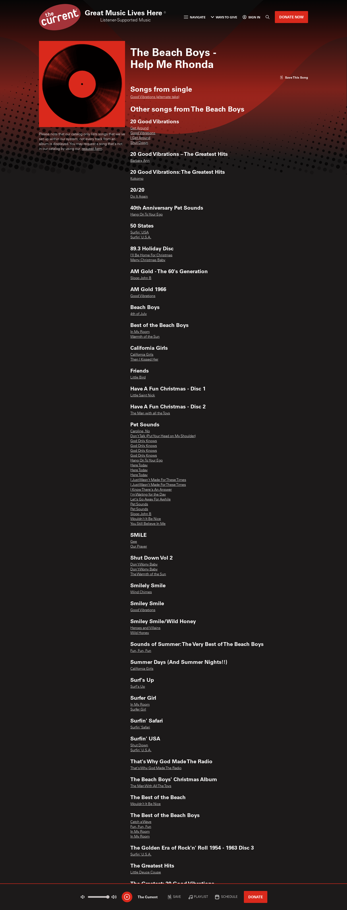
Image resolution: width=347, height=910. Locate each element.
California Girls (141, 355)
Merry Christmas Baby (147, 260)
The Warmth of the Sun (148, 574)
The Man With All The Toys (150, 786)
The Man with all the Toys (150, 413)
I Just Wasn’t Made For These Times (158, 485)
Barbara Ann (140, 161)
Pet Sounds (139, 504)
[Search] (267, 17)
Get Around (139, 128)
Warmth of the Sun (145, 337)
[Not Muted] (83, 897)
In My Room (140, 332)
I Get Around (140, 138)
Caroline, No (140, 431)
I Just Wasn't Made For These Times (158, 480)
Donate (255, 897)
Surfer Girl (138, 709)
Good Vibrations (142, 133)
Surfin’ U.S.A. (140, 237)
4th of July (138, 314)
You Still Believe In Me (148, 524)
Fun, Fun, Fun (140, 651)
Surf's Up (137, 687)
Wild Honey (139, 633)
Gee (133, 542)
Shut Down (139, 143)
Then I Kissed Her (144, 359)
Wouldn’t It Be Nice (145, 804)
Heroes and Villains (145, 628)
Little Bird (138, 377)
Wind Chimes (141, 592)
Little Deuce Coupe (145, 872)
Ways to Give (224, 17)
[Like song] (294, 77)
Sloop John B (140, 278)
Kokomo (136, 179)
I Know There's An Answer (151, 490)
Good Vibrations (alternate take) (154, 97)
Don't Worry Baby (144, 564)
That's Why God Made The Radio (155, 768)
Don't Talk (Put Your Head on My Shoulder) (163, 436)
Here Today (139, 465)
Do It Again (139, 197)
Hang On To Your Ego (146, 214)
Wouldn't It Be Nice (145, 519)
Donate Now (291, 17)
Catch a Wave (140, 822)
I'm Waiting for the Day (148, 495)
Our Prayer (138, 547)
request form (92, 149)
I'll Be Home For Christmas (151, 255)
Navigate (195, 17)
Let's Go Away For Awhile (150, 499)
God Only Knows (143, 441)
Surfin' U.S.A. (140, 750)
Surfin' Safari (140, 727)
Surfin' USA (139, 232)
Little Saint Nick (142, 395)
